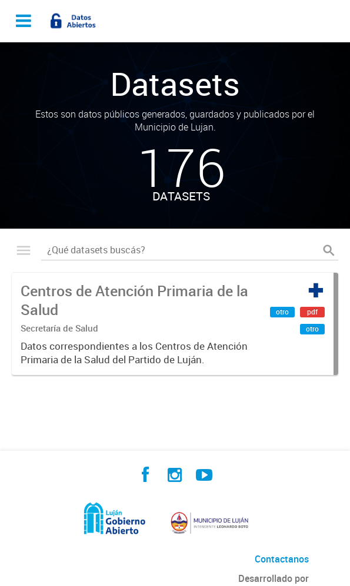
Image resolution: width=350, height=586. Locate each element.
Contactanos (282, 558)
